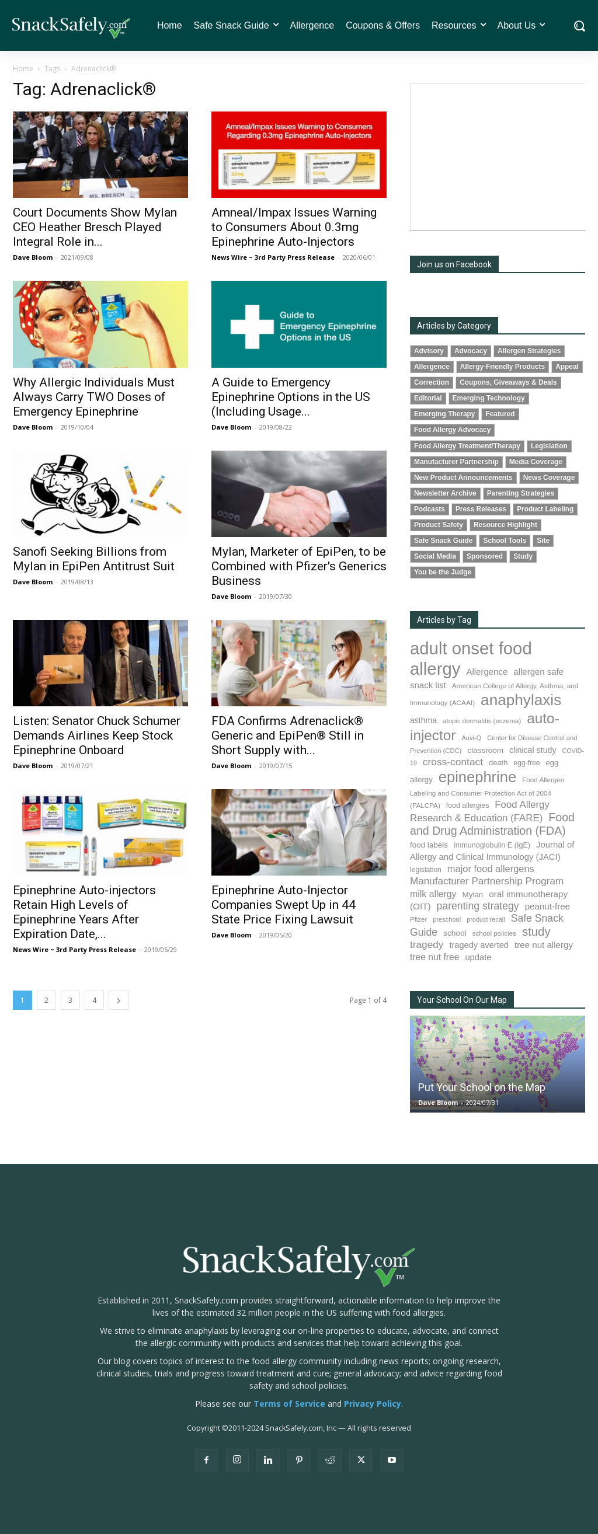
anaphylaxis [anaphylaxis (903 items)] (521, 700)
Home (23, 69)
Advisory (429, 351)
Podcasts (429, 509)
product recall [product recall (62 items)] (486, 919)
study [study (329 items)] (536, 931)
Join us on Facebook (454, 264)
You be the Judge (442, 572)
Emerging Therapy (444, 414)
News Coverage (549, 477)
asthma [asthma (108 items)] (423, 720)
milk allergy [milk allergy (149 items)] (433, 894)
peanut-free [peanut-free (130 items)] (547, 906)
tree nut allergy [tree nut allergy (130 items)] (543, 945)
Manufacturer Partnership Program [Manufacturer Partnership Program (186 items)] (487, 881)
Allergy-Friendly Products (502, 366)
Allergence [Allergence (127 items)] (486, 672)
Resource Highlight (505, 525)
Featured (499, 414)
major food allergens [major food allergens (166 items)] (490, 868)
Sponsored (485, 556)
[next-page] (118, 1000)
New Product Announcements (463, 477)
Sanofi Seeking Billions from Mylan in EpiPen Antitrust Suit (94, 559)
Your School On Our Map (462, 1000)
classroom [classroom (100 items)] (485, 750)
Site (543, 540)
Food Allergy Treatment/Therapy (467, 446)
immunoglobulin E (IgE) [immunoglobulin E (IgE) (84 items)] (492, 845)
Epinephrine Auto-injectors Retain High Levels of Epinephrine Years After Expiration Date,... (84, 912)
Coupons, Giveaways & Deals (508, 382)
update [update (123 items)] (478, 957)
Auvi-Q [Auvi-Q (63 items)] (471, 737)
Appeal (567, 366)
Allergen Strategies (529, 351)
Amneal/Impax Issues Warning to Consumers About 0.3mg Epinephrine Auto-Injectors (294, 227)
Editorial (428, 398)
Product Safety (438, 525)
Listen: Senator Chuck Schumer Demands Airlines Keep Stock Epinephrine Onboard (96, 735)
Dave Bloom (33, 257)
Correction (431, 382)
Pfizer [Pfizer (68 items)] (418, 919)
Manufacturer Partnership (456, 462)
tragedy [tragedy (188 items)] (426, 944)
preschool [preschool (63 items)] (447, 919)
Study (523, 556)
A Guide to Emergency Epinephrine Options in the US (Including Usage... (290, 397)
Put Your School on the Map (481, 1087)
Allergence (432, 366)
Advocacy (470, 351)
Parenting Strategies (521, 493)
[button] (579, 25)
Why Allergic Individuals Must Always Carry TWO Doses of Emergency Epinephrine (94, 397)
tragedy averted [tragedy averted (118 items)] (479, 945)
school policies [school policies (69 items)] (494, 933)
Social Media (435, 556)
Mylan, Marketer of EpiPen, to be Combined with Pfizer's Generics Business (299, 566)
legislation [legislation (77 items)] (425, 870)
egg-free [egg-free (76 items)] (526, 763)
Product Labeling (545, 509)
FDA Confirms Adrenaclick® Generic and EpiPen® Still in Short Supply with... (287, 735)
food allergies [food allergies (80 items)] (467, 805)
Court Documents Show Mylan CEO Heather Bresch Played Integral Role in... (95, 227)
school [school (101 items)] (455, 933)
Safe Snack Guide (443, 540)
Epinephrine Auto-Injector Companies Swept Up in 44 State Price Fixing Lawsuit (283, 904)
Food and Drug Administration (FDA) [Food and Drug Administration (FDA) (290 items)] (492, 824)
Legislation (549, 446)
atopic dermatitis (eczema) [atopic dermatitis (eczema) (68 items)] (482, 720)
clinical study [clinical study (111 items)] (533, 750)
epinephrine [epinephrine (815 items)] (477, 777)
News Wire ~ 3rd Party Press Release (273, 257)
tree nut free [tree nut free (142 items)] (434, 957)
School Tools (504, 540)
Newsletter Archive (445, 493)
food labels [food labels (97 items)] (429, 845)
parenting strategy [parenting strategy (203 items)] (478, 906)
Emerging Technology (489, 398)
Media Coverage (535, 462)
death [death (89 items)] (498, 762)
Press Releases (481, 509)
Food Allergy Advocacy (452, 430)
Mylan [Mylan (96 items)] (473, 894)
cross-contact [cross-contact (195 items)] (453, 762)
